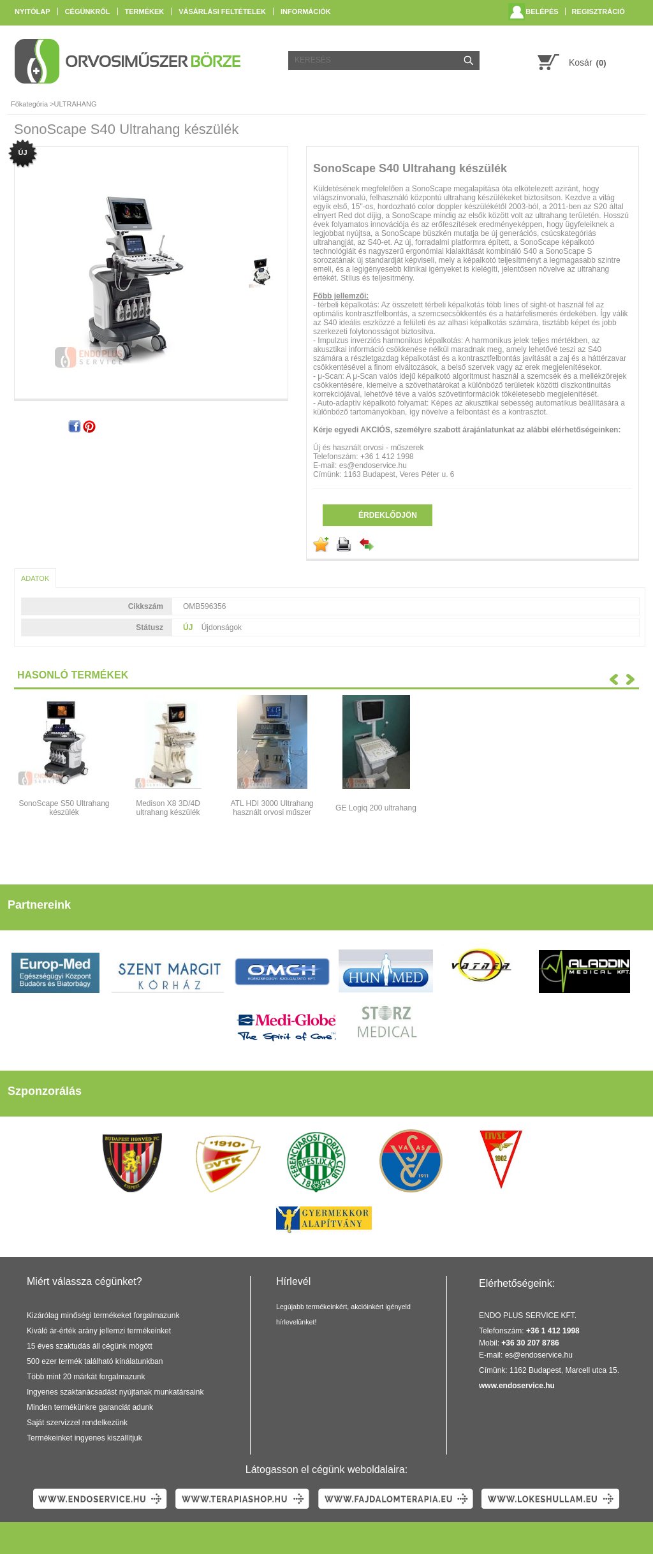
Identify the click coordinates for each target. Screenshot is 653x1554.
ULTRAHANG (75, 104)
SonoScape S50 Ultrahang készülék (63, 808)
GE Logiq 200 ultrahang (375, 807)
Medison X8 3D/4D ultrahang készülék (168, 808)
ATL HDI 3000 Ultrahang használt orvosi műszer (271, 808)
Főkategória (29, 104)
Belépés (541, 11)
